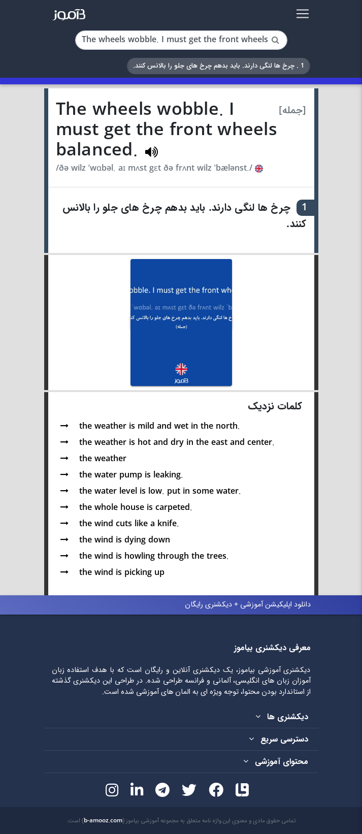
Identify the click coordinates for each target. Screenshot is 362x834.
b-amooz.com (103, 820)
